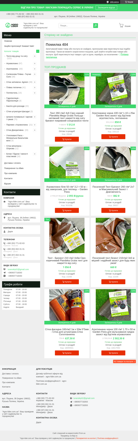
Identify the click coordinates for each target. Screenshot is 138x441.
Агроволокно (12, 63)
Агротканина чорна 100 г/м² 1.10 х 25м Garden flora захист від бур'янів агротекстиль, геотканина (113, 116)
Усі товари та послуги (123, 361)
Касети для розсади (15, 106)
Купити (68, 139)
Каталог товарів (11, 51)
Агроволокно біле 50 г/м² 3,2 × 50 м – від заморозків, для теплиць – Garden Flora (67, 189)
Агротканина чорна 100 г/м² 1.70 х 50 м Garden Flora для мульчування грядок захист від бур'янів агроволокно (113, 332)
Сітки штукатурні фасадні (18, 111)
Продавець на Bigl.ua (69, 436)
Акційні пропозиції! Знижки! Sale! (19, 46)
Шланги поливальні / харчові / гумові (19, 118)
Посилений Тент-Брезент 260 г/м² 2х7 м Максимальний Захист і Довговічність (113, 189)
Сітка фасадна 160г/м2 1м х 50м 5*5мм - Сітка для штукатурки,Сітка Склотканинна (67, 332)
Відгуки (7, 184)
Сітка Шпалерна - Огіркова (14, 147)
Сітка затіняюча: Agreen (17, 82)
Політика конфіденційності (107, 438)
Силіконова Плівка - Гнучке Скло (18, 75)
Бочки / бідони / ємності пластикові (17, 155)
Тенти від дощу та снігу (16, 56)
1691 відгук (114, 2)
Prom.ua (82, 433)
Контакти (8, 178)
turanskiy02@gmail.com (18, 269)
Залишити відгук (106, 7)
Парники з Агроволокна (17, 125)
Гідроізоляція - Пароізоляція (13, 99)
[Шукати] (95, 25)
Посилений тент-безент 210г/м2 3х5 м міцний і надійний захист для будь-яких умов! (113, 260)
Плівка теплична (13, 87)
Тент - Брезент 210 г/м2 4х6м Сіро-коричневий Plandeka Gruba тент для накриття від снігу (66, 260)
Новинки (8, 41)
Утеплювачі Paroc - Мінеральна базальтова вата (17, 138)
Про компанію (10, 173)
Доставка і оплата (12, 163)
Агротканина (12, 69)
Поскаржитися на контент (86, 438)
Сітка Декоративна (15, 130)
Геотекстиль (11, 93)
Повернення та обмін (14, 168)
